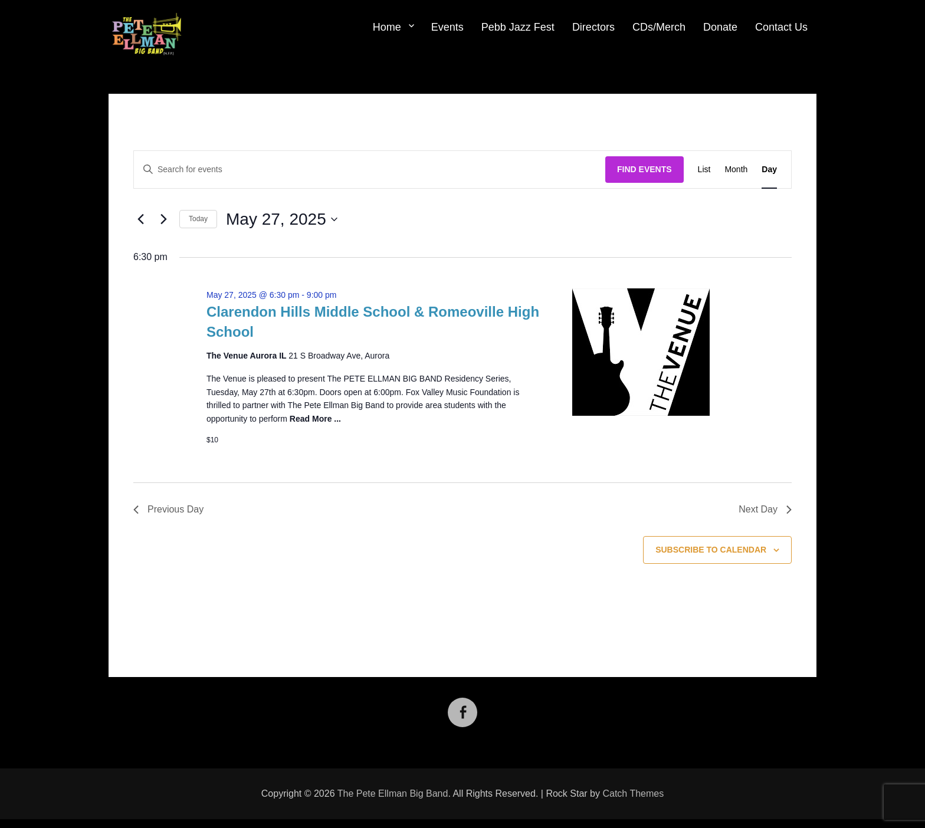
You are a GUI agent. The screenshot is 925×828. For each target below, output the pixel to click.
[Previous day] (140, 219)
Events (447, 27)
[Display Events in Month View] (735, 169)
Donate (720, 27)
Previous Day (168, 509)
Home (387, 27)
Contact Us (781, 27)
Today (198, 219)
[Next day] (163, 219)
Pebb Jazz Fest (518, 27)
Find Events (644, 169)
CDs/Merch (658, 27)
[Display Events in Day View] (769, 169)
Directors (593, 27)
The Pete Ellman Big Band (392, 793)
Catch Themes (633, 793)
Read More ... (315, 418)
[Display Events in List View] (704, 169)
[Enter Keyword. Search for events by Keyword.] (369, 169)
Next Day (765, 509)
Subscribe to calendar (710, 549)
